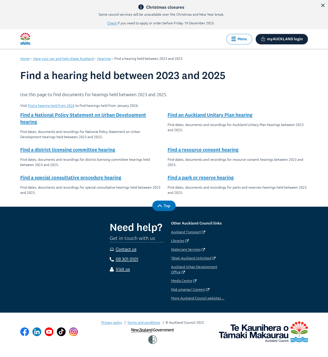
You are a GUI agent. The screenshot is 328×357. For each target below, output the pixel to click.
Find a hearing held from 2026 (51, 105)
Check (112, 22)
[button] (323, 5)
